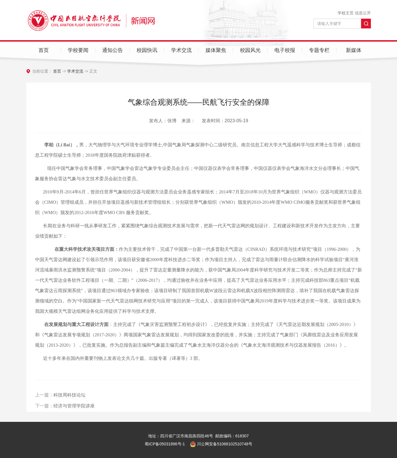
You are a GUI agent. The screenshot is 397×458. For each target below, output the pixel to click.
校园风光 (250, 50)
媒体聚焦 (216, 50)
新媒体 (353, 50)
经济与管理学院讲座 (74, 409)
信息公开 (363, 13)
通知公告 (112, 50)
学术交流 (181, 50)
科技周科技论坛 (69, 399)
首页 (43, 50)
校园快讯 (147, 50)
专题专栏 (319, 50)
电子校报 (284, 50)
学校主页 (346, 13)
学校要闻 (78, 50)
